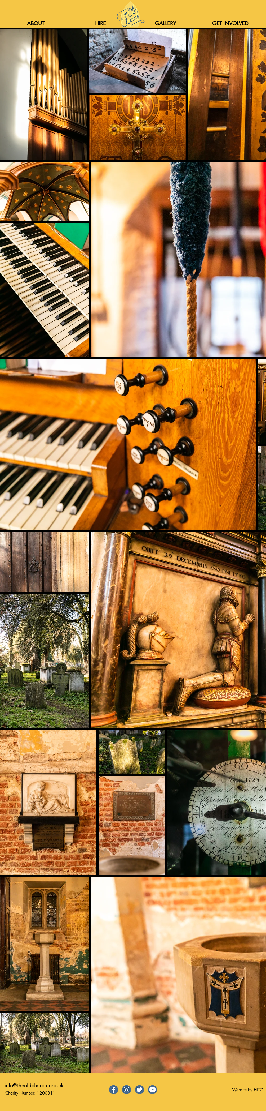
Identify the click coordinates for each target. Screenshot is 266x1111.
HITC (258, 1090)
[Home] (130, 14)
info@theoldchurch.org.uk (34, 1085)
